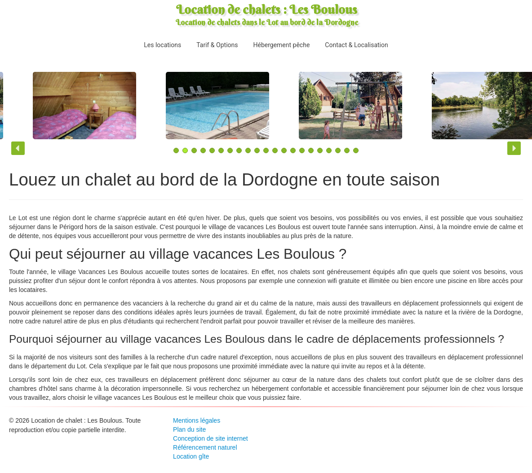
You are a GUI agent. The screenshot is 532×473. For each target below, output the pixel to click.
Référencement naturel (205, 447)
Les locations (162, 45)
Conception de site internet (210, 438)
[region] (266, 108)
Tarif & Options (217, 45)
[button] (18, 148)
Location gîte (191, 456)
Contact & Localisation (356, 45)
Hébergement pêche (281, 45)
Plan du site (189, 429)
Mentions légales (196, 420)
